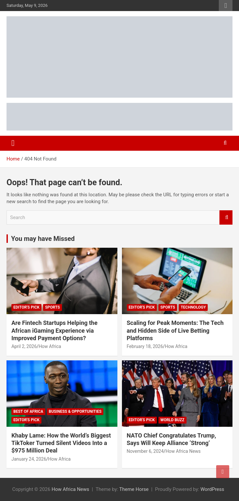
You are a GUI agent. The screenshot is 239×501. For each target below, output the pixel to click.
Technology (193, 307)
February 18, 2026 (145, 346)
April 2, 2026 (24, 346)
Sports (52, 307)
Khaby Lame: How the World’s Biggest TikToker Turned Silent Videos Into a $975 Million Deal (61, 443)
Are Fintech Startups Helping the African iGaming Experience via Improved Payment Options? (54, 330)
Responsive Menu (225, 5)
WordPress (212, 489)
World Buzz (172, 420)
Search (225, 217)
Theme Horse (134, 489)
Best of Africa (28, 411)
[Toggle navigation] (13, 143)
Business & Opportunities (75, 411)
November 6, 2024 (145, 451)
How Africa (49, 346)
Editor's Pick (26, 307)
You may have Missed (43, 239)
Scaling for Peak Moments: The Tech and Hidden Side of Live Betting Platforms (175, 330)
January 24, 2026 (28, 459)
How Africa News (183, 451)
